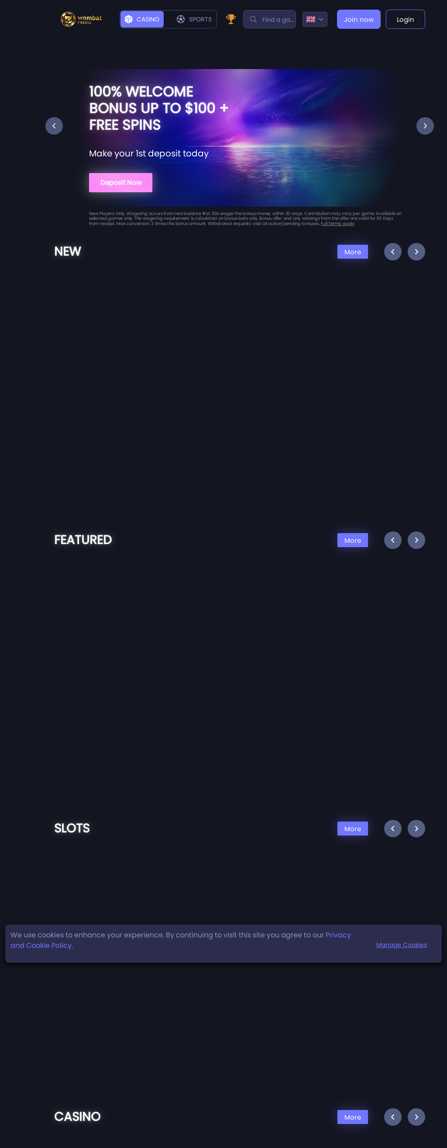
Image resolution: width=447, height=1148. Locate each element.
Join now (359, 19)
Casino (142, 19)
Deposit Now (120, 182)
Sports (194, 19)
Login (405, 19)
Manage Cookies (401, 944)
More (352, 252)
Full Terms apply (337, 223)
